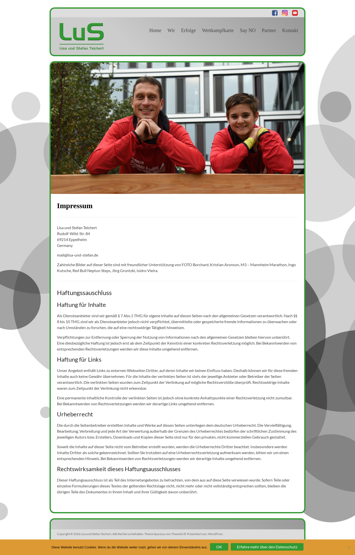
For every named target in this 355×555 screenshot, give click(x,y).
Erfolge (188, 30)
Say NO (248, 30)
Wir (171, 30)
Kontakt (290, 30)
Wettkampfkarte (218, 30)
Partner (269, 30)
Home (155, 30)
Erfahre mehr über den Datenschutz (267, 546)
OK (219, 546)
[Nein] (348, 547)
